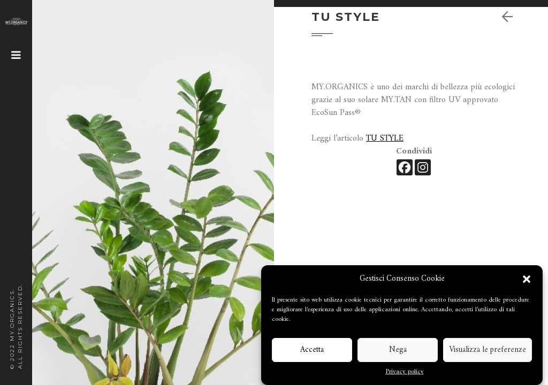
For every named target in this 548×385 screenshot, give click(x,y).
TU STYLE (385, 138)
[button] (526, 279)
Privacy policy (405, 372)
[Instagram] (423, 167)
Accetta (312, 350)
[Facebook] (405, 167)
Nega (398, 350)
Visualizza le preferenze (487, 350)
